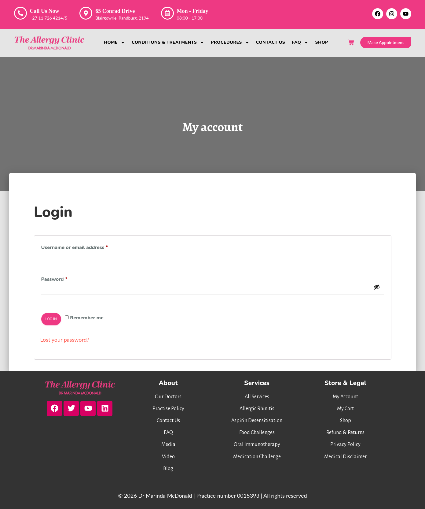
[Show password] (376, 287)
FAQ (300, 42)
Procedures (230, 42)
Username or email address (85, 247)
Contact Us (270, 42)
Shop (321, 42)
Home (114, 42)
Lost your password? (64, 339)
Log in (51, 319)
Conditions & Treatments (168, 42)
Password (64, 278)
